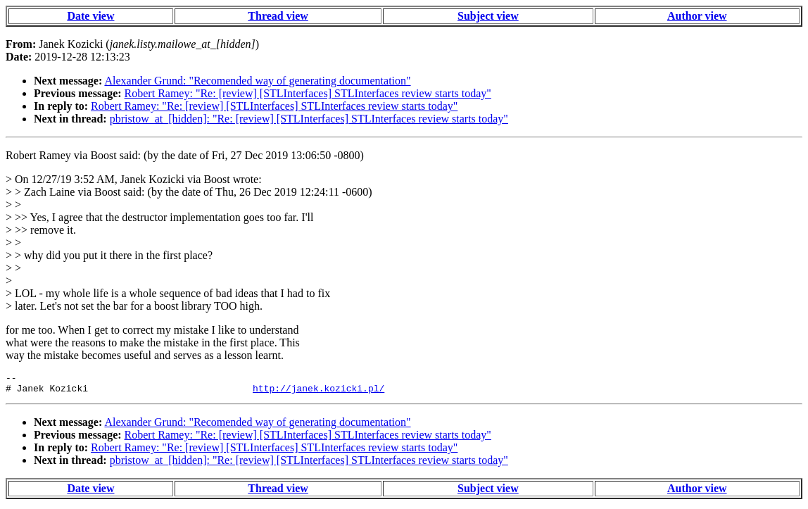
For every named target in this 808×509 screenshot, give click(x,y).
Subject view (488, 16)
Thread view (278, 16)
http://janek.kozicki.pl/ (318, 392)
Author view (697, 16)
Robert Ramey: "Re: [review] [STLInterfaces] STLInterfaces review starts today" (308, 93)
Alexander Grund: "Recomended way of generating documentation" (257, 81)
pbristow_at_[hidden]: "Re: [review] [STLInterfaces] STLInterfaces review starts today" (309, 119)
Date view (90, 16)
